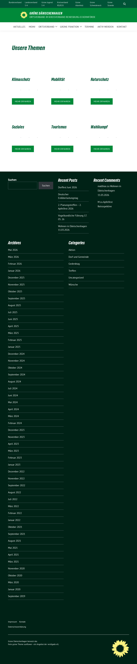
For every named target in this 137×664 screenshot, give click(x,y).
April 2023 (13, 443)
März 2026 (13, 256)
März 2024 (13, 416)
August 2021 (14, 540)
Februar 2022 (15, 513)
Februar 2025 (15, 340)
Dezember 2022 (16, 471)
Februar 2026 (15, 263)
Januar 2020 (14, 589)
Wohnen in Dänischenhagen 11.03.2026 (109, 191)
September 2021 (16, 533)
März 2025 (13, 333)
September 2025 (16, 298)
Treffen (72, 270)
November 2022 (16, 478)
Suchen (12, 180)
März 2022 (13, 506)
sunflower (28, 644)
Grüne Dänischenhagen (45, 13)
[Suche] (121, 4)
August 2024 (14, 381)
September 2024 (16, 374)
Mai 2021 (13, 547)
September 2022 (16, 485)
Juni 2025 (13, 319)
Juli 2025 (12, 312)
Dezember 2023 (16, 429)
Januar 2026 (14, 270)
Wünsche (73, 284)
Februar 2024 (15, 423)
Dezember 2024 (16, 353)
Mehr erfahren (23, 101)
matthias (102, 186)
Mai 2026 (13, 249)
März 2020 (13, 582)
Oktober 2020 (15, 575)
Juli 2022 (12, 499)
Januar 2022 (14, 520)
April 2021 (13, 554)
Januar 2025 (14, 346)
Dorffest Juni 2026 (67, 187)
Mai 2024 (13, 402)
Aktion (72, 249)
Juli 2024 (12, 388)
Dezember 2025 (16, 277)
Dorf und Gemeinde (79, 256)
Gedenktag (74, 263)
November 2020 (16, 568)
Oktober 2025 (15, 291)
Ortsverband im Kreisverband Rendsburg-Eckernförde (62, 17)
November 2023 (16, 436)
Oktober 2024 (15, 367)
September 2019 (16, 596)
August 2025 (14, 305)
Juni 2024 (13, 395)
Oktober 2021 (15, 526)
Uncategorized (76, 277)
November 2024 (16, 360)
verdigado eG (53, 644)
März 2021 (13, 561)
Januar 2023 (14, 464)
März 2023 (13, 450)
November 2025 (16, 284)
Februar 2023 (15, 457)
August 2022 (14, 492)
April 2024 (13, 409)
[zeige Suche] (124, 4)
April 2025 (13, 326)
